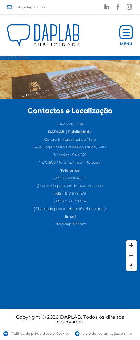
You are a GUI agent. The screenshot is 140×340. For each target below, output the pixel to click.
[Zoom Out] (131, 256)
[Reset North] (131, 266)
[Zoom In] (131, 245)
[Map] (70, 288)
